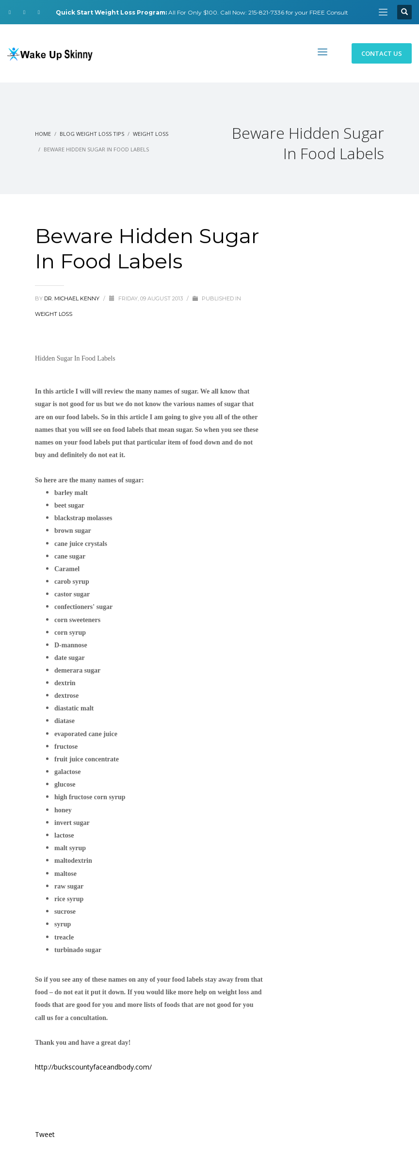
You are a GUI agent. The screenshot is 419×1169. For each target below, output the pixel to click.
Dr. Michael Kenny (72, 298)
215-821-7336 (266, 12)
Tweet (45, 1134)
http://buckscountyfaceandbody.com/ (93, 1066)
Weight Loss (53, 314)
